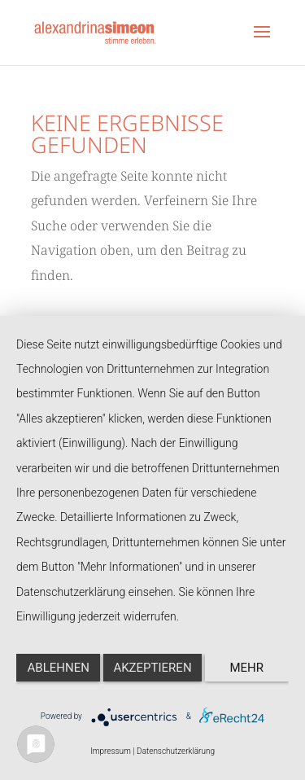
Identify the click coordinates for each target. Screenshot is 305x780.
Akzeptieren (152, 667)
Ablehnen (58, 667)
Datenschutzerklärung (176, 751)
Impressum (110, 751)
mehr (247, 667)
